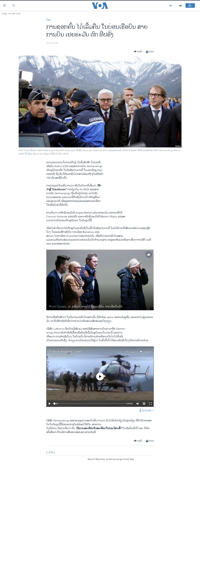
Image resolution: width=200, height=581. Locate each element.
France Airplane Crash (65, 351)
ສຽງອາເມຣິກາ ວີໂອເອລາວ (64, 356)
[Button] (138, 51)
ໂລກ (48, 20)
